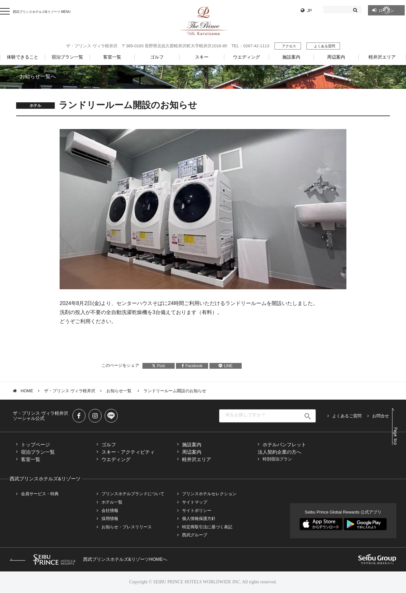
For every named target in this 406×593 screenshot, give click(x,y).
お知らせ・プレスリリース (127, 526)
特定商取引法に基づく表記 (207, 526)
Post (158, 366)
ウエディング (116, 459)
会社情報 (110, 510)
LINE (225, 366)
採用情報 (110, 518)
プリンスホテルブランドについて (133, 493)
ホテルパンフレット (284, 444)
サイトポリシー (196, 510)
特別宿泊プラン (277, 459)
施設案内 (191, 444)
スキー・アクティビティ (128, 452)
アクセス (289, 46)
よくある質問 (324, 46)
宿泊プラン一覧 (38, 452)
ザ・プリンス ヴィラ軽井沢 (70, 390)
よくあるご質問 (347, 415)
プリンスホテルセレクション (209, 493)
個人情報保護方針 (199, 518)
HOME (27, 390)
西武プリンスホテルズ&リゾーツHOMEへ (88, 559)
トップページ (35, 444)
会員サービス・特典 (40, 493)
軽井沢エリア (196, 459)
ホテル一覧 (112, 502)
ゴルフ (109, 444)
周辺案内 (191, 452)
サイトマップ (194, 502)
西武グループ (194, 535)
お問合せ (380, 415)
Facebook (192, 366)
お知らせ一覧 (119, 390)
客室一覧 (30, 459)
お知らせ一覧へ (38, 76)
